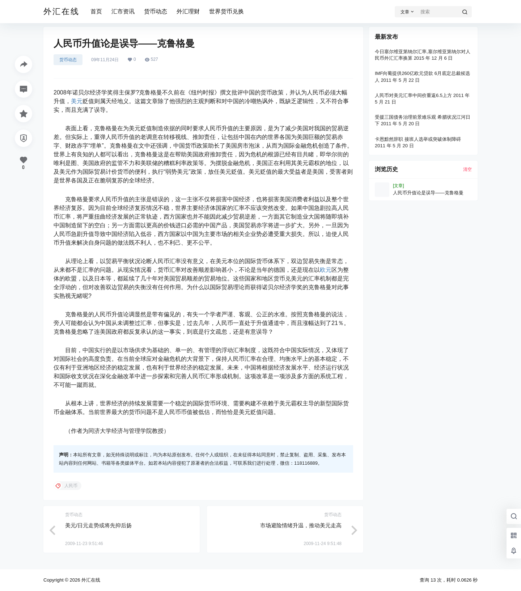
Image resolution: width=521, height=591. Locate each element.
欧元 (325, 270)
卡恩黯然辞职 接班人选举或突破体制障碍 (418, 139)
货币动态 (155, 11)
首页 (96, 11)
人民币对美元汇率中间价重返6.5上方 (413, 95)
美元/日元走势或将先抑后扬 (98, 525)
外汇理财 (188, 11)
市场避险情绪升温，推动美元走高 (301, 525)
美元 (76, 101)
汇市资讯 (123, 11)
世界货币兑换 (226, 11)
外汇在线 (90, 580)
